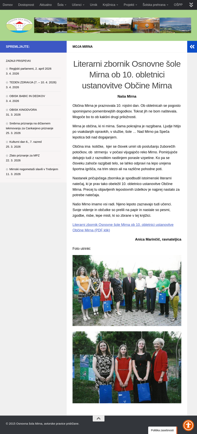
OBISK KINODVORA (23, 109)
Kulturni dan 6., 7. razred (25, 141)
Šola (60, 4)
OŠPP (178, 4)
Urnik (93, 4)
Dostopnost (26, 4)
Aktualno (46, 4)
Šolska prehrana (154, 4)
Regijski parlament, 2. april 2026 (30, 68)
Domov (8, 4)
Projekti (129, 4)
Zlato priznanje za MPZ (24, 155)
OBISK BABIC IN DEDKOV (27, 96)
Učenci (77, 4)
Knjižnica (109, 4)
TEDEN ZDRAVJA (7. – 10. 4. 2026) (32, 82)
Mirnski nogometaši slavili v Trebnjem (33, 169)
